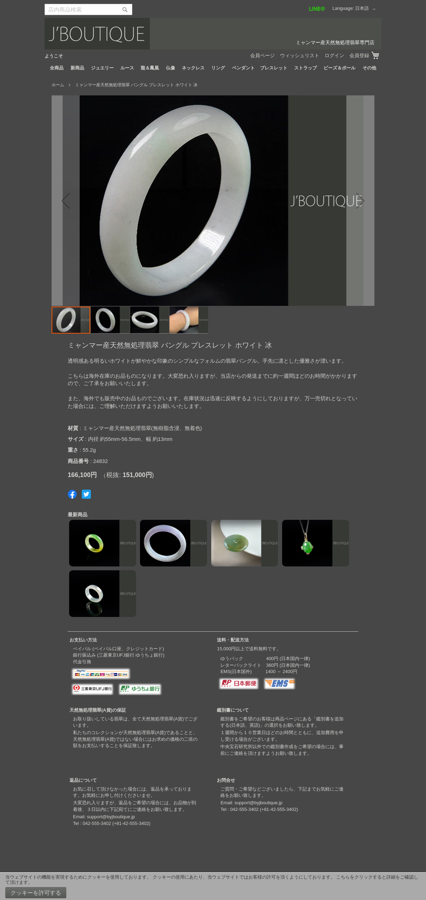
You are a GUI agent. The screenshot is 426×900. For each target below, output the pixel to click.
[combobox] (88, 9)
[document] (213, 886)
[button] (366, 9)
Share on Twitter (86, 494)
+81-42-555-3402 (131, 823)
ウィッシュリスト (299, 55)
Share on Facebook (72, 494)
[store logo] (213, 33)
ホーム (58, 84)
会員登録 (359, 55)
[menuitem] (56, 68)
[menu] (213, 68)
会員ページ (262, 55)
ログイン (334, 55)
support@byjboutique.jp (111, 816)
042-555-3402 (96, 823)
